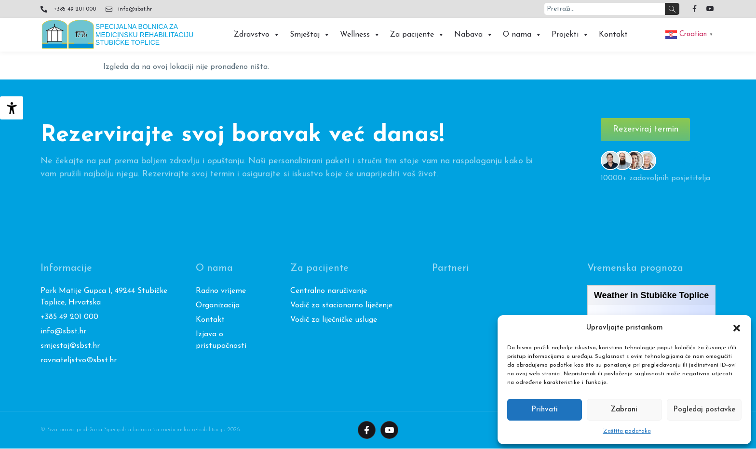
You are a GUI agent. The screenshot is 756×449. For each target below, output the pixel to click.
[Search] (672, 9)
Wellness (360, 34)
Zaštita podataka (627, 431)
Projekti (570, 34)
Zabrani (624, 409)
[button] (737, 328)
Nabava (473, 34)
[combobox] (604, 9)
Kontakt (613, 35)
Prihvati (544, 409)
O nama (522, 34)
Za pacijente (417, 34)
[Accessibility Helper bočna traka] (11, 107)
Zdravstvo (257, 34)
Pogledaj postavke (704, 409)
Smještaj (310, 34)
